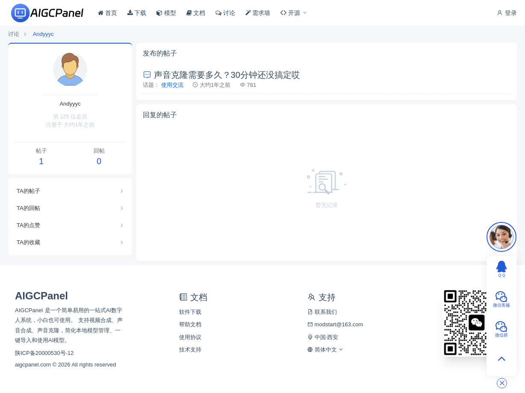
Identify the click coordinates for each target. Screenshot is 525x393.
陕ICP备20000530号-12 (44, 353)
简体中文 (325, 349)
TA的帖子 (28, 191)
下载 (137, 12)
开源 (291, 12)
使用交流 (172, 85)
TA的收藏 (28, 242)
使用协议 (190, 337)
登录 (506, 12)
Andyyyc (43, 34)
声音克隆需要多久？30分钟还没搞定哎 (221, 75)
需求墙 (258, 12)
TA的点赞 (28, 225)
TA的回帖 (28, 208)
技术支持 (190, 349)
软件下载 (190, 312)
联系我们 (322, 312)
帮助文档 (190, 324)
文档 (196, 12)
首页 (107, 12)
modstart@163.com (335, 324)
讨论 (225, 12)
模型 (166, 12)
